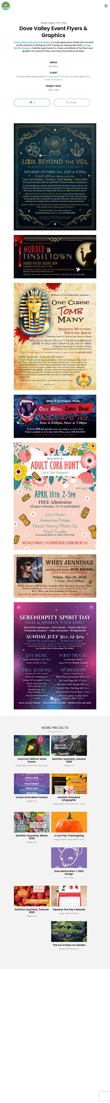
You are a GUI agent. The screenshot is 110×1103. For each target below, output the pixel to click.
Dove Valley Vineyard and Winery (32, 42)
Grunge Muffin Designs (57, 76)
